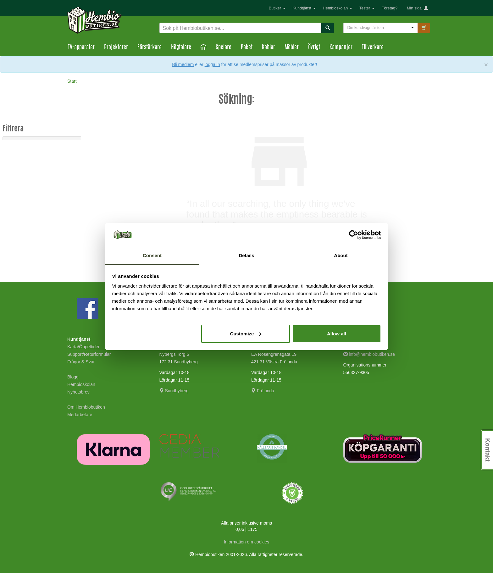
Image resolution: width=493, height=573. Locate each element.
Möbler (292, 48)
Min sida (417, 8)
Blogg (73, 376)
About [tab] (340, 255)
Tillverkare (373, 48)
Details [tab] (246, 255)
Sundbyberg (174, 390)
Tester (366, 8)
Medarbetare (79, 414)
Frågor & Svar (81, 361)
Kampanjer (341, 48)
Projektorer (116, 48)
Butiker (277, 8)
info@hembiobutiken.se (369, 354)
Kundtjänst (304, 8)
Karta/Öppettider (83, 346)
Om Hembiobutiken (86, 407)
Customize (246, 333)
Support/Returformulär (89, 354)
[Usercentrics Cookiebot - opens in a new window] (353, 235)
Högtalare (181, 48)
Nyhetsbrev (78, 391)
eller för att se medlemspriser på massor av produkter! (256, 64)
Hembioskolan (337, 8)
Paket (246, 48)
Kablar (268, 48)
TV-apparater (81, 48)
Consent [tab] (152, 255)
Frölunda (262, 390)
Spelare (223, 48)
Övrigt (314, 48)
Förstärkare (149, 48)
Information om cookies (246, 541)
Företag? (389, 8)
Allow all (336, 333)
